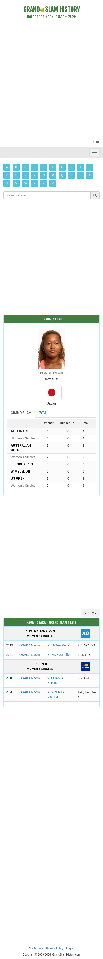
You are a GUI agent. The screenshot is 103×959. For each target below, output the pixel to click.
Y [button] (44, 183)
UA (98, 141)
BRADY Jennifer (59, 655)
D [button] (35, 167)
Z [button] (53, 183)
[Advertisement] (51, 80)
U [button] (7, 183)
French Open (22, 464)
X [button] (34, 183)
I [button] (80, 167)
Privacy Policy (54, 948)
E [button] (44, 167)
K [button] (7, 175)
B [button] (16, 167)
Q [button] (62, 175)
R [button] (71, 175)
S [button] (80, 175)
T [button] (89, 175)
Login (69, 948)
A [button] (7, 167)
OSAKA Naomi (29, 645)
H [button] (71, 167)
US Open (18, 478)
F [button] (53, 167)
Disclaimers (36, 948)
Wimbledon (20, 471)
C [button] (25, 167)
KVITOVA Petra (58, 645)
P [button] (53, 175)
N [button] (35, 175)
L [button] (16, 175)
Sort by (90, 613)
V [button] (16, 183)
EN (92, 141)
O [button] (44, 175)
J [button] (89, 167)
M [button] (25, 175)
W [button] (25, 183)
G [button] (62, 167)
